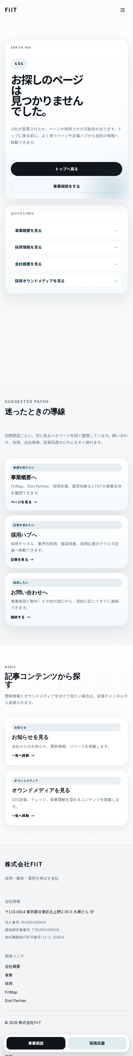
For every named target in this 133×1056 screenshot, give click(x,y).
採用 (9, 983)
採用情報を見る (28, 247)
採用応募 (97, 1043)
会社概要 (12, 966)
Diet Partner (15, 1000)
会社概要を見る (28, 264)
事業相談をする (66, 186)
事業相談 (36, 1043)
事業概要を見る (28, 230)
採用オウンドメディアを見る (40, 281)
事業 (9, 975)
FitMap (11, 992)
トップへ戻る (66, 169)
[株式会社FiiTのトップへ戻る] (11, 10)
